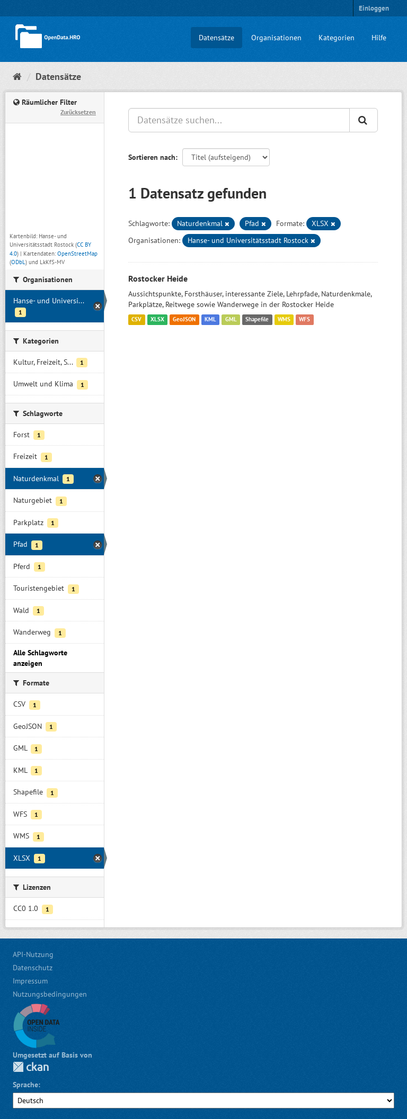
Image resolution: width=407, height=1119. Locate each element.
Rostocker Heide (158, 278)
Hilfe (378, 37)
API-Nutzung (33, 954)
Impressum (30, 981)
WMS (284, 319)
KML (210, 319)
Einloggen (374, 8)
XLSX (157, 319)
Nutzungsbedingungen (50, 994)
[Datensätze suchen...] (239, 120)
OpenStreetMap (77, 253)
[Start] (17, 76)
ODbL (18, 262)
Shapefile (257, 319)
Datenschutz (32, 967)
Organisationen (276, 37)
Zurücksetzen (78, 112)
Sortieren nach (151, 157)
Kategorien (336, 37)
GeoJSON (184, 319)
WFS (304, 319)
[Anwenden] (363, 120)
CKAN (31, 1066)
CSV (136, 319)
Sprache (25, 1084)
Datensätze (216, 37)
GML (231, 319)
